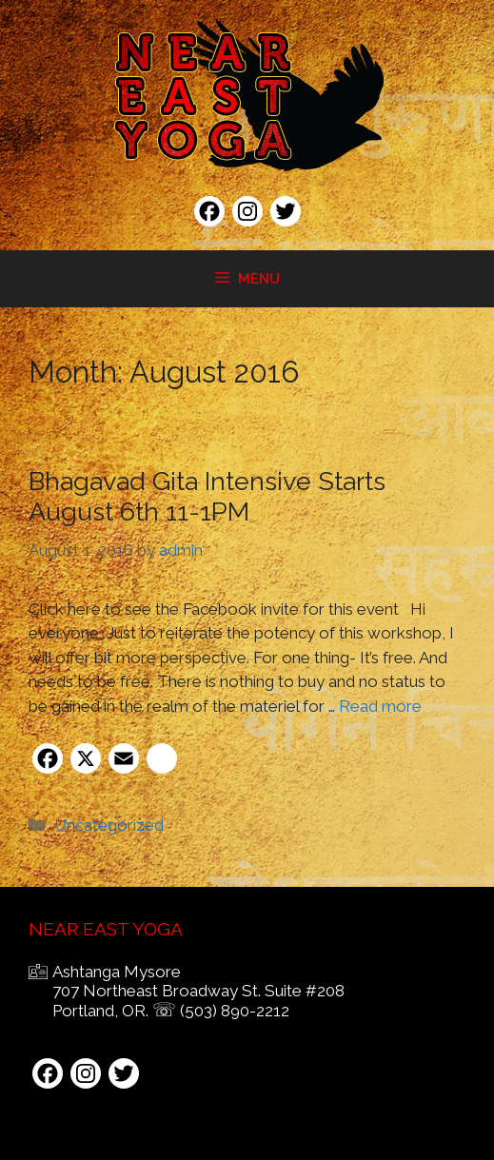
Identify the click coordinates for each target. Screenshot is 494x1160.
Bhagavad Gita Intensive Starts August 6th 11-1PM (207, 496)
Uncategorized (109, 825)
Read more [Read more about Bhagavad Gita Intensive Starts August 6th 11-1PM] (380, 706)
